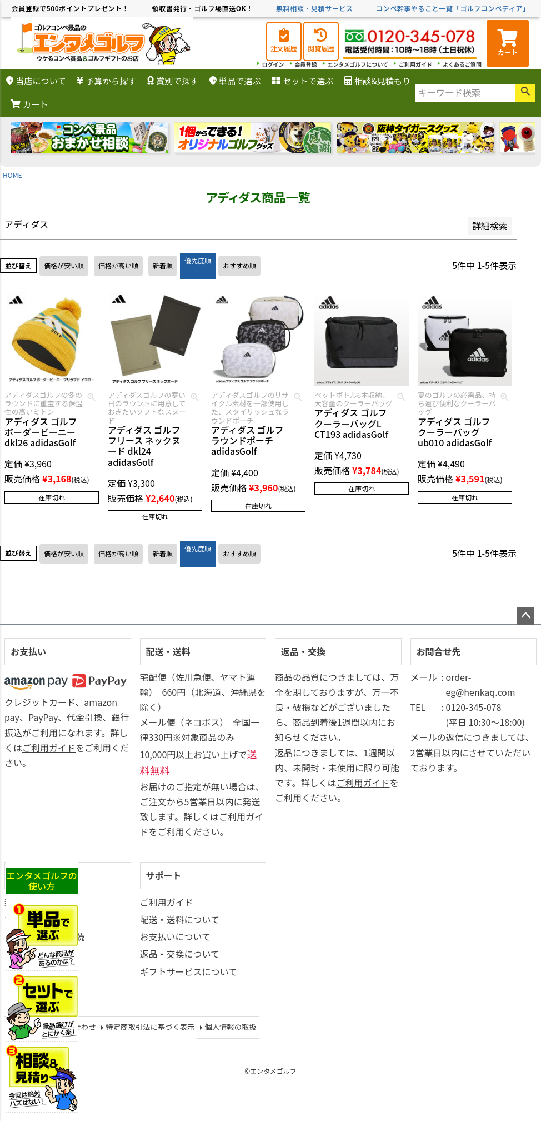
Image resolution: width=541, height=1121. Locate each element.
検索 (525, 93)
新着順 (163, 265)
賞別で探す (172, 80)
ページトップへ (525, 616)
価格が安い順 (64, 265)
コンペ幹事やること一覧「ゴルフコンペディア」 (452, 8)
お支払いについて (175, 936)
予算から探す (106, 80)
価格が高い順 (118, 265)
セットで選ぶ (302, 80)
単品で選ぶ (235, 80)
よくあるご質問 (462, 64)
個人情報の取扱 (230, 1027)
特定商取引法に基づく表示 (150, 1027)
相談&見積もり (377, 80)
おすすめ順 (239, 265)
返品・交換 (303, 651)
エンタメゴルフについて (358, 64)
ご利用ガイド (415, 64)
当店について (36, 80)
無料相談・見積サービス (314, 8)
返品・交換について (180, 953)
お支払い (28, 651)
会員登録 (306, 64)
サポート (164, 875)
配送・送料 (168, 651)
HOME (12, 175)
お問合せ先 (439, 651)
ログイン (273, 64)
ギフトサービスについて (189, 971)
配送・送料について (180, 919)
